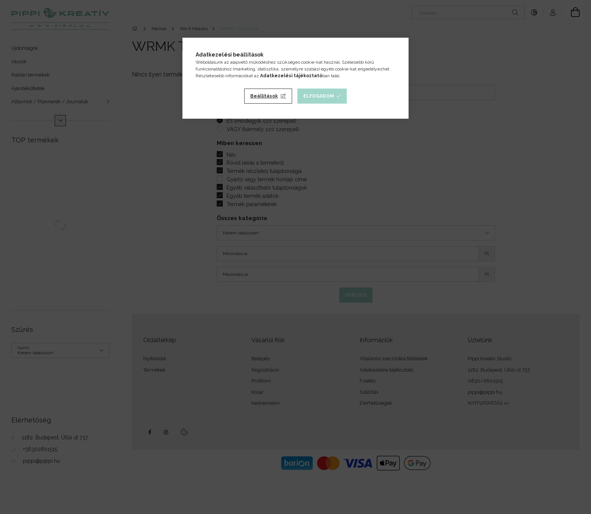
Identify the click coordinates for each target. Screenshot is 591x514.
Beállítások (264, 96)
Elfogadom (318, 96)
